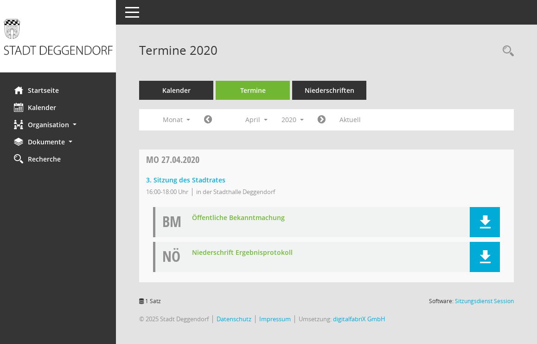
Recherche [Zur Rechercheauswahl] (37, 158)
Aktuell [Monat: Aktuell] (350, 119)
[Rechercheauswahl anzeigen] (506, 51)
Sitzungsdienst (484, 301)
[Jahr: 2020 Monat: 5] (321, 119)
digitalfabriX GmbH (359, 319)
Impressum (275, 319)
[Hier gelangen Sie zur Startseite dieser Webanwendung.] (58, 39)
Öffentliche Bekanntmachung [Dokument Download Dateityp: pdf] (238, 218)
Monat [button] (176, 119)
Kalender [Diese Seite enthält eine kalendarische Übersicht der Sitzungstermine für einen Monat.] (35, 107)
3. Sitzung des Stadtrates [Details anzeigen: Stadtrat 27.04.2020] (185, 179)
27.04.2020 (172, 159)
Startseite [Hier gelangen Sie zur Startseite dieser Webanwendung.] (36, 90)
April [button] (256, 119)
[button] (58, 124)
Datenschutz (234, 319)
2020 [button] (292, 119)
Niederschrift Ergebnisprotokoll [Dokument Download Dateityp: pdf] (242, 253)
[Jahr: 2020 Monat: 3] (208, 119)
